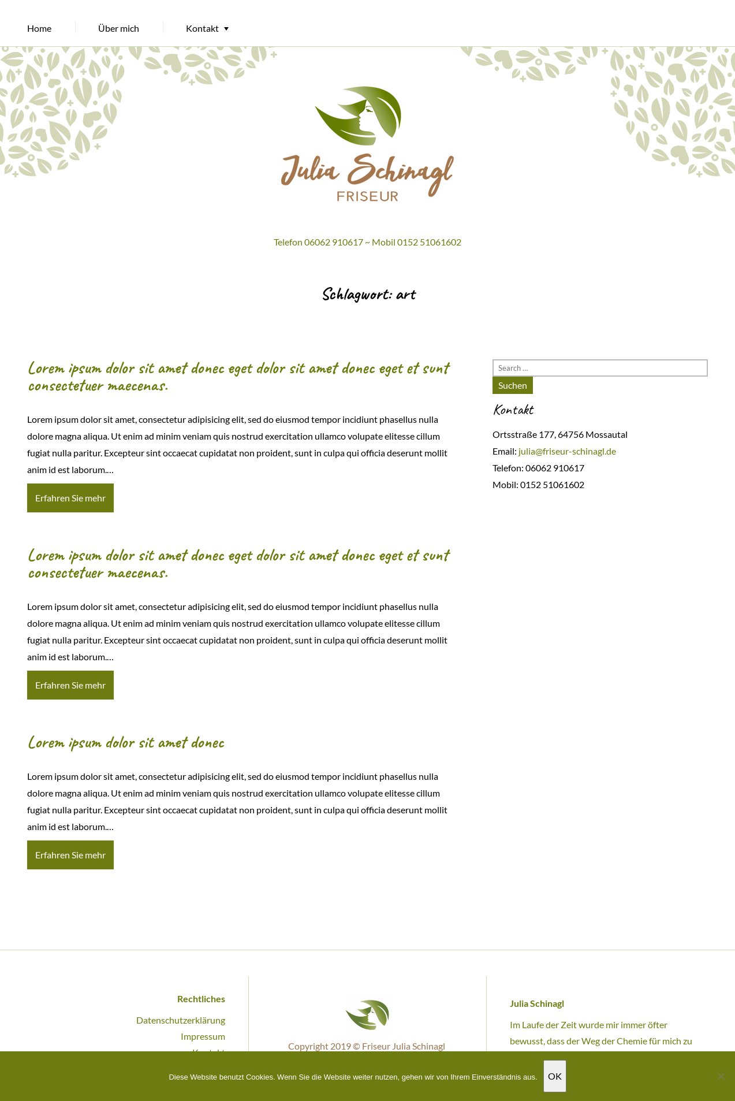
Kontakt (202, 28)
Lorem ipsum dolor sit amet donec (125, 742)
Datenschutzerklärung (180, 1019)
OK (555, 1075)
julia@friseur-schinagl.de (567, 450)
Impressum (203, 1036)
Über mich (118, 28)
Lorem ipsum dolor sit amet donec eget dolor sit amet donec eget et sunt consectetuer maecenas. (237, 376)
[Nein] (720, 1076)
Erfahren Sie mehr (70, 497)
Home (39, 28)
